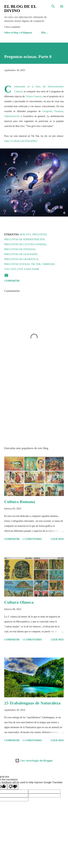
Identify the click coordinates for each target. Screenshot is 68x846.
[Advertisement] (34, 410)
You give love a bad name (21, 269)
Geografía (47, 111)
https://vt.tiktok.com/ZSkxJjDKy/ (20, 141)
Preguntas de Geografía (20, 254)
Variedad (48, 264)
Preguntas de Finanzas (19, 249)
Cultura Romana (19, 501)
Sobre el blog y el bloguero (18, 32)
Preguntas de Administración (24, 239)
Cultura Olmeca (19, 602)
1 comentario (32, 539)
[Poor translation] (13, 787)
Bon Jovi (25, 234)
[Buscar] (53, 6)
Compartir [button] (11, 280)
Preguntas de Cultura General (25, 244)
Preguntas (39, 234)
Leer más (57, 539)
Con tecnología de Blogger (34, 760)
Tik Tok (36, 264)
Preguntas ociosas (17, 264)
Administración (12, 116)
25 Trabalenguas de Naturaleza (32, 703)
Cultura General (33, 96)
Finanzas (58, 111)
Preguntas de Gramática (21, 259)
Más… (44, 32)
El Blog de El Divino (20, 8)
